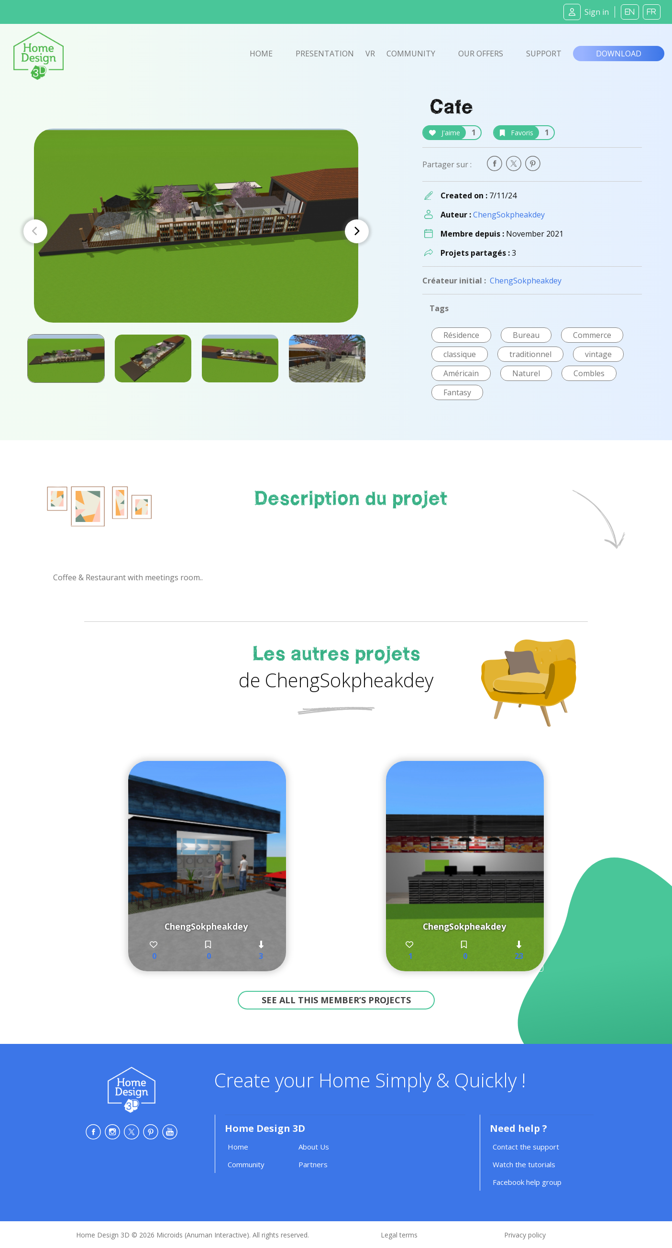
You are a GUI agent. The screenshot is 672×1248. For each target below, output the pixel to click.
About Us (313, 1146)
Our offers (480, 53)
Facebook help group (527, 1182)
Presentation (325, 53)
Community (410, 53)
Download (618, 53)
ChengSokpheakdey (509, 214)
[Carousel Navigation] (196, 231)
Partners (313, 1164)
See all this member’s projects (336, 1000)
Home (261, 53)
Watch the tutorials (524, 1164)
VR (370, 53)
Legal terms (399, 1234)
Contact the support (526, 1146)
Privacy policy (525, 1234)
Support (544, 53)
